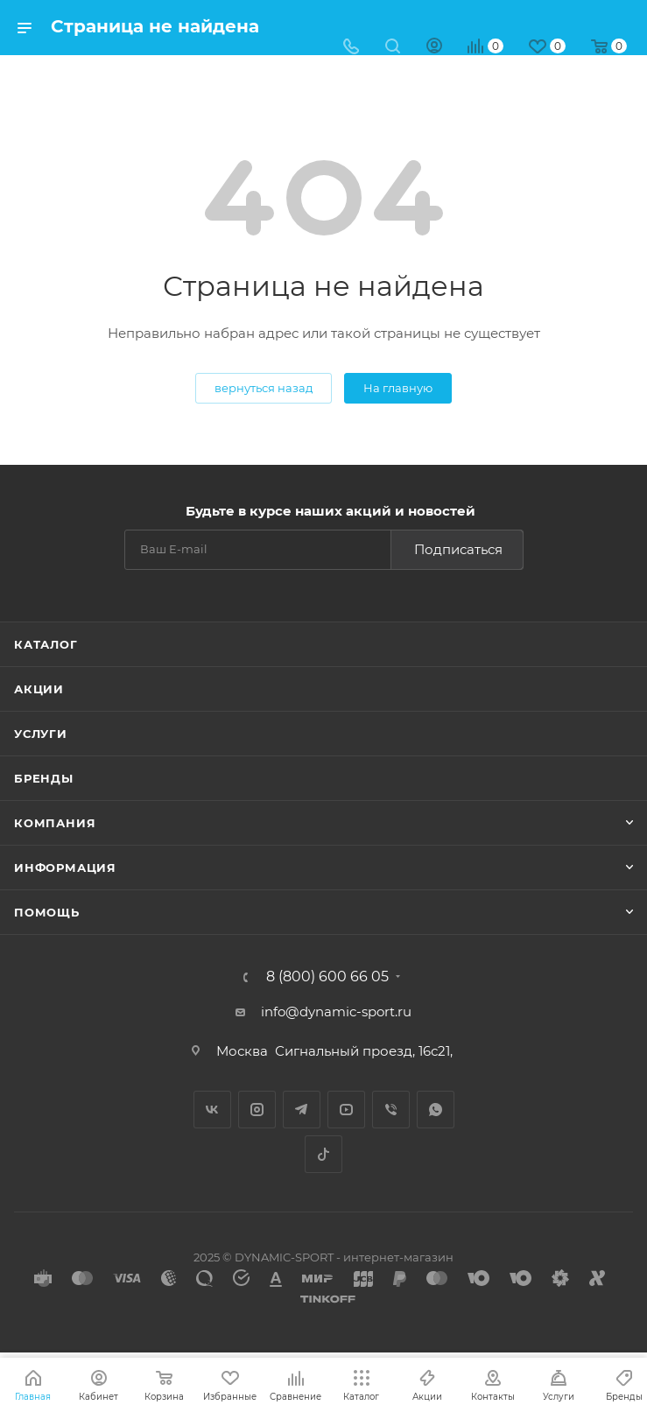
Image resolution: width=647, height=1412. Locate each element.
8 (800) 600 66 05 (327, 977)
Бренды (44, 778)
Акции (39, 689)
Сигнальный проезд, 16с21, (365, 1051)
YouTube (346, 1109)
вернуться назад (263, 388)
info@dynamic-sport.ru (336, 1011)
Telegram (301, 1109)
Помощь (47, 912)
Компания (54, 823)
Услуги (40, 734)
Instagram (257, 1109)
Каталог (46, 644)
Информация (65, 868)
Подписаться (458, 549)
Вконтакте (212, 1109)
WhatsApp (435, 1109)
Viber (391, 1109)
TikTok (323, 1154)
